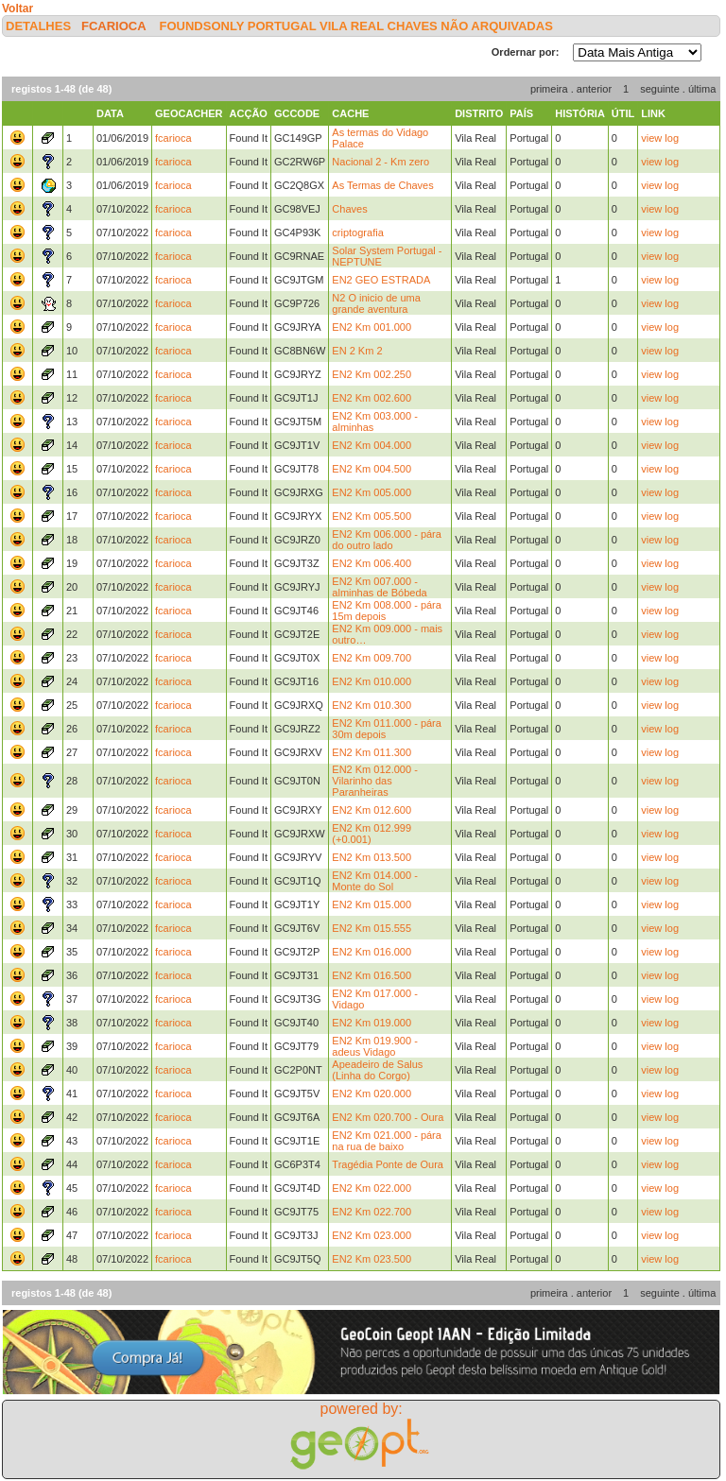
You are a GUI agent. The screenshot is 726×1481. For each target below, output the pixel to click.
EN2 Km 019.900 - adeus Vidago (375, 1046)
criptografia (357, 232)
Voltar (17, 8)
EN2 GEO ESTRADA (381, 279)
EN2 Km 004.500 (371, 468)
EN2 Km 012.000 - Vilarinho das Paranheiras (375, 781)
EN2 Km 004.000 (371, 445)
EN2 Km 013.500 (371, 857)
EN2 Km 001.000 (371, 327)
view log (660, 138)
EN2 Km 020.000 (371, 1093)
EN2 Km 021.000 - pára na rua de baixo (386, 1140)
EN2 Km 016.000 (371, 951)
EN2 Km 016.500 (371, 975)
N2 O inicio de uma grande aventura (376, 303)
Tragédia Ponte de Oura (387, 1164)
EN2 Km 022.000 (371, 1188)
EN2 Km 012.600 (371, 810)
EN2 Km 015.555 (371, 928)
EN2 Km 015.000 (371, 904)
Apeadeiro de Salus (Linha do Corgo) (377, 1070)
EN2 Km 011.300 (371, 752)
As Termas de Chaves (382, 185)
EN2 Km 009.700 (371, 657)
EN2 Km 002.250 (371, 374)
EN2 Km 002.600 (371, 398)
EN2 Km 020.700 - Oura (387, 1117)
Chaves (349, 209)
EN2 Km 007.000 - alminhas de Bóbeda (379, 587)
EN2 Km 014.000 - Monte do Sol (375, 881)
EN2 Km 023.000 (371, 1235)
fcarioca (113, 26)
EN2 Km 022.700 (371, 1211)
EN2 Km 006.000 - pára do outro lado (386, 539)
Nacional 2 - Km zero (380, 161)
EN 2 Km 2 (357, 350)
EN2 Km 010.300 (371, 705)
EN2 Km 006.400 (371, 563)
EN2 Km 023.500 (371, 1259)
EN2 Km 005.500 (371, 516)
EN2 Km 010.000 (371, 681)
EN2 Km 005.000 (371, 492)
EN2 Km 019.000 (371, 1022)
